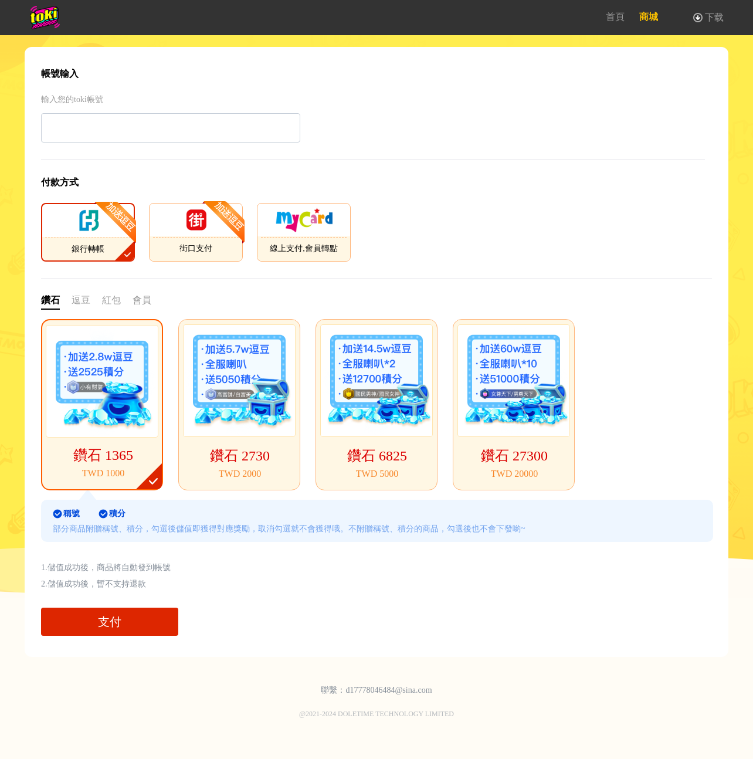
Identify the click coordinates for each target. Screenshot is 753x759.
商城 (648, 17)
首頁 (615, 17)
